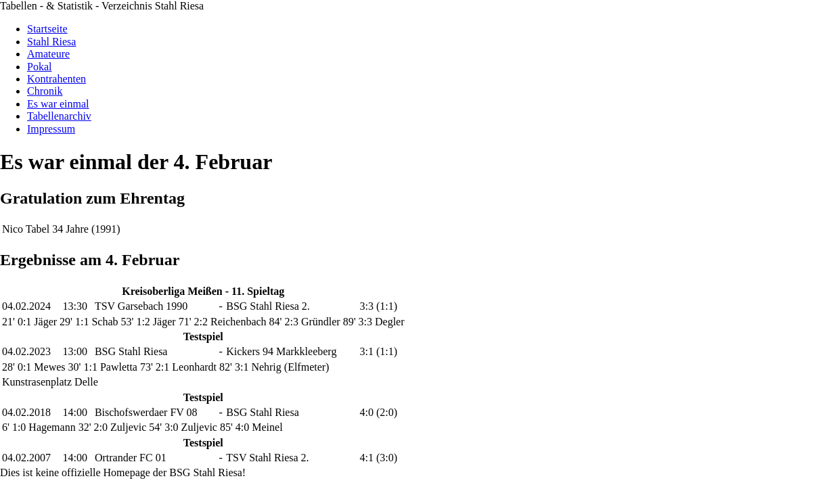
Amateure (48, 54)
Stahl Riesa (51, 41)
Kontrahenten (56, 79)
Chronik (44, 91)
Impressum (51, 129)
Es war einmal (58, 104)
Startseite (47, 28)
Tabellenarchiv (59, 116)
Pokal (39, 66)
